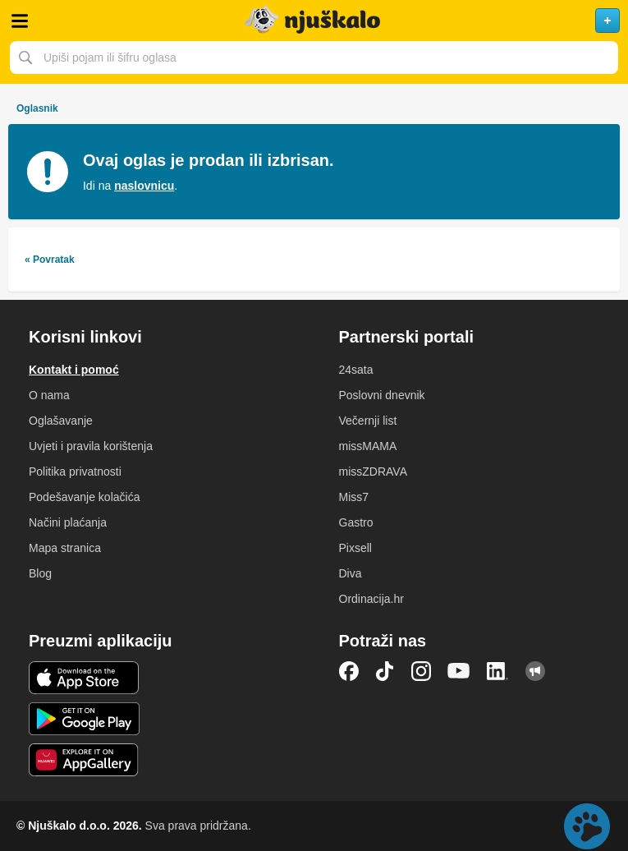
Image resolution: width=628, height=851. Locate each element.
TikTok (385, 671)
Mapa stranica (65, 547)
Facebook (349, 671)
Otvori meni (19, 20)
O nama (49, 395)
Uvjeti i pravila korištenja (91, 446)
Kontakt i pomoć (74, 369)
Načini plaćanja (68, 522)
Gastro (356, 522)
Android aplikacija (84, 718)
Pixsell (355, 547)
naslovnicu (144, 185)
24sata (356, 369)
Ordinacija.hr (371, 598)
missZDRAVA (373, 471)
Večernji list (368, 420)
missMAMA (368, 446)
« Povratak (50, 259)
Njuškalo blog (535, 671)
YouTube (458, 671)
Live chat (587, 826)
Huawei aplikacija (84, 759)
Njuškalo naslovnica (314, 20)
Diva (350, 573)
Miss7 (354, 497)
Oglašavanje (61, 420)
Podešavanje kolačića (84, 497)
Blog (40, 573)
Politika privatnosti (75, 471)
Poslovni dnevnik (382, 395)
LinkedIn (497, 671)
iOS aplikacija (84, 677)
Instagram (421, 671)
